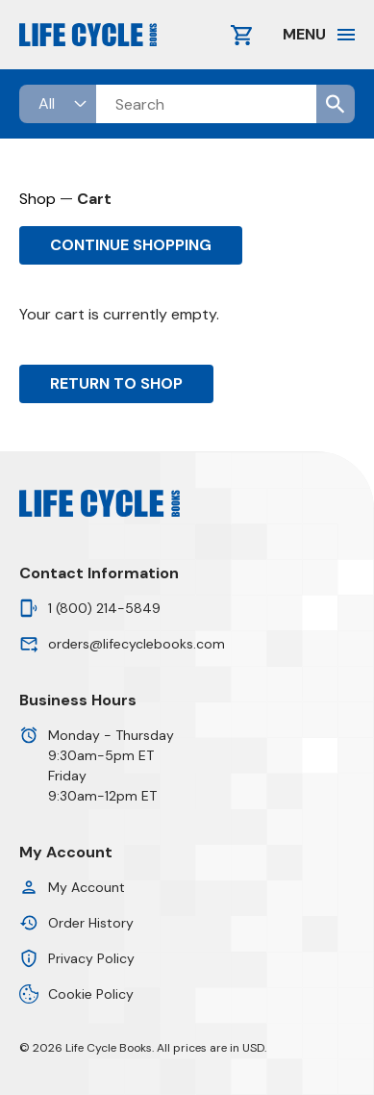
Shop (37, 199)
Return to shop (116, 383)
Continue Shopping (131, 245)
